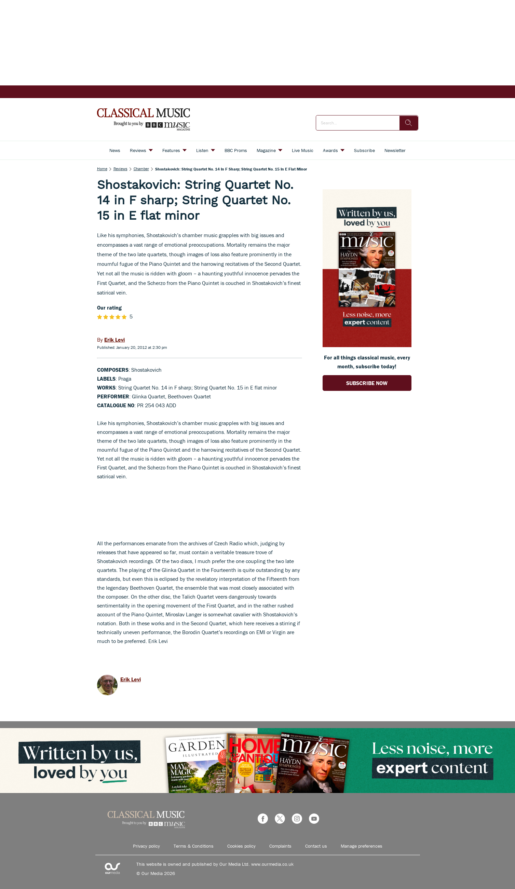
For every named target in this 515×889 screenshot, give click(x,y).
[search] (408, 123)
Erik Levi (130, 679)
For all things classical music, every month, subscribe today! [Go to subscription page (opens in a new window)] (367, 362)
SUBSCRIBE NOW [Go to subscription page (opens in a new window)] (367, 383)
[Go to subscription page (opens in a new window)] (367, 345)
